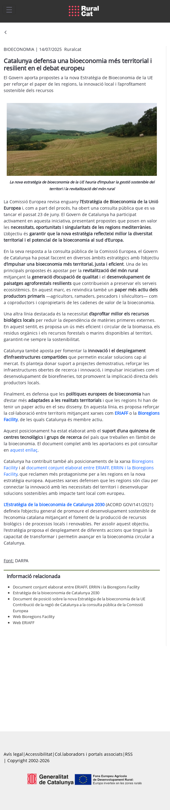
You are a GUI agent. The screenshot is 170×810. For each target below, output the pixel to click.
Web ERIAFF (24, 622)
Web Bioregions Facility (34, 616)
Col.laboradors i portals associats (89, 754)
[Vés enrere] (5, 32)
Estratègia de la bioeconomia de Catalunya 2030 (56, 592)
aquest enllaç (24, 450)
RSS (129, 754)
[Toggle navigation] (9, 9)
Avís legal (13, 754)
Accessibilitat (38, 754)
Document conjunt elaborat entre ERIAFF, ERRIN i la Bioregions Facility (76, 587)
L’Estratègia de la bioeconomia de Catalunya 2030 (54, 504)
